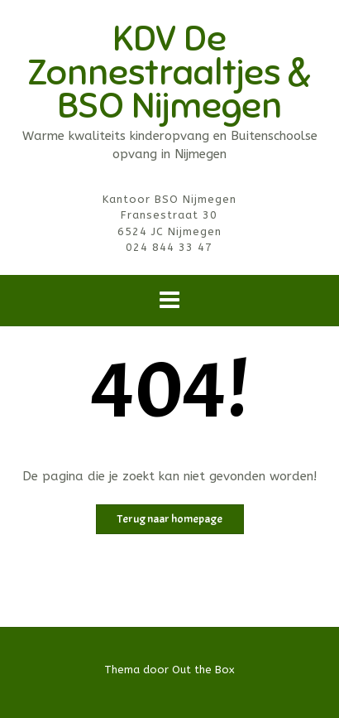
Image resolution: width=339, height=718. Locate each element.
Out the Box (203, 669)
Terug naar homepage (169, 519)
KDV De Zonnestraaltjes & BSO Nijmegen (169, 72)
